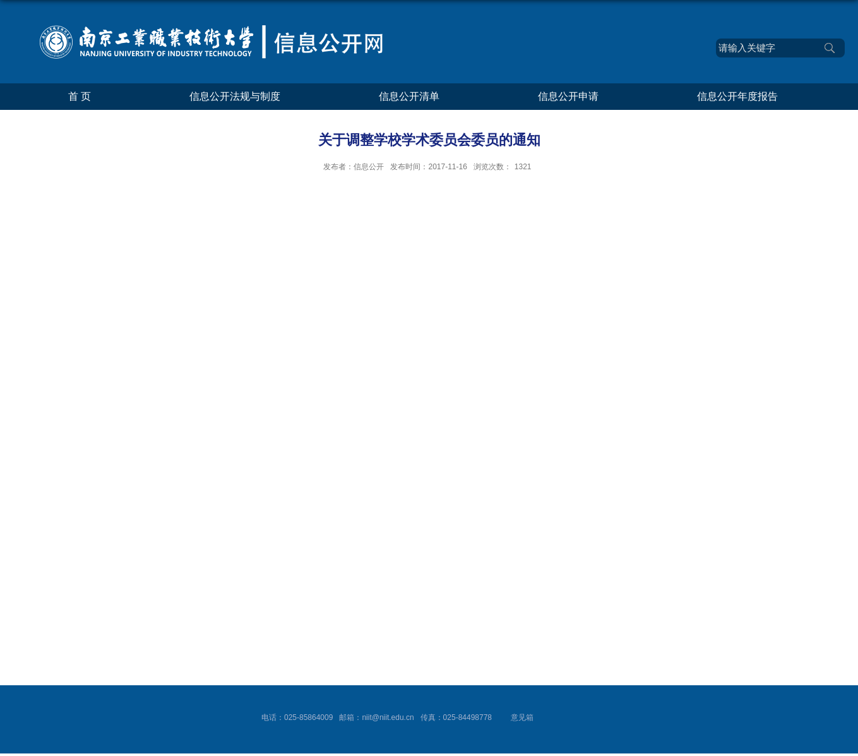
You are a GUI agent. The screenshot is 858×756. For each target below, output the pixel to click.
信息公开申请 (568, 96)
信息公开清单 (409, 96)
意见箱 (522, 717)
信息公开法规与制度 (234, 96)
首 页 (79, 96)
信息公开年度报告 (737, 96)
